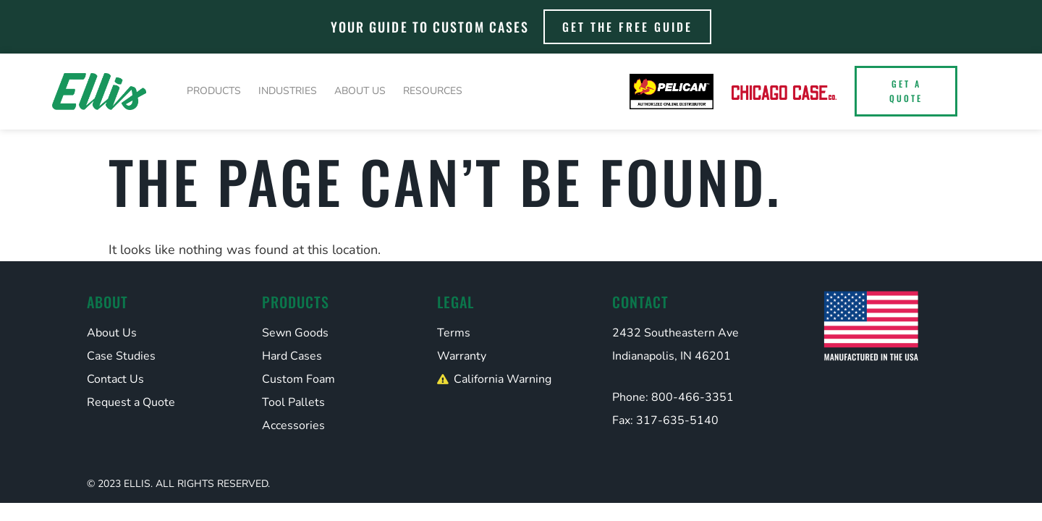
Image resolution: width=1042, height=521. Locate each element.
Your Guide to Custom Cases (430, 26)
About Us (360, 91)
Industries (287, 91)
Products (214, 91)
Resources (432, 91)
